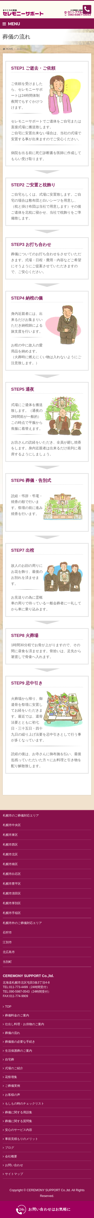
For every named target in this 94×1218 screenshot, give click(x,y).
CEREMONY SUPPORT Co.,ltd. (49, 1190)
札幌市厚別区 (12, 903)
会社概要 (11, 1156)
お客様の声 (12, 1095)
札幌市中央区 (12, 825)
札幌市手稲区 (12, 913)
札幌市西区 (10, 844)
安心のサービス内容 (18, 1130)
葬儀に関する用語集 (18, 1112)
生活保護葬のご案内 (18, 1050)
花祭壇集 (11, 1077)
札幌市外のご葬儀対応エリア (22, 923)
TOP (8, 1006)
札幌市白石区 (12, 874)
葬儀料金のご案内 (17, 1015)
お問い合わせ (14, 1165)
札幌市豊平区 (12, 883)
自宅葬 (9, 1059)
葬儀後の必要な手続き (20, 1041)
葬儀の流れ (12, 1033)
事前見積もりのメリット (21, 1139)
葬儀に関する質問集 (18, 1121)
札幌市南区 (10, 864)
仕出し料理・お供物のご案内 (24, 1024)
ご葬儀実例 (12, 1086)
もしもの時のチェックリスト (24, 1103)
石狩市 (7, 932)
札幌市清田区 (12, 893)
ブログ (9, 1147)
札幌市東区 (10, 835)
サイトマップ (14, 1174)
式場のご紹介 (14, 1068)
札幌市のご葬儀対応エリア (21, 815)
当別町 (7, 962)
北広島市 (9, 952)
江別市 (7, 942)
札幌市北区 (10, 854)
